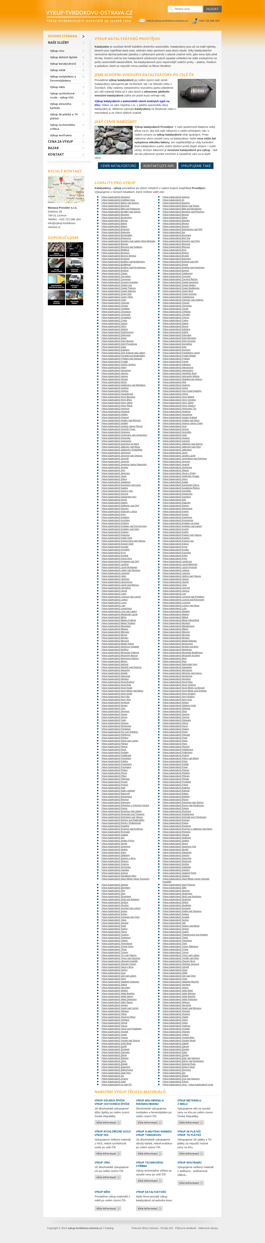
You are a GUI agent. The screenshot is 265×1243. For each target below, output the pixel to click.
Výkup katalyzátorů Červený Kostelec (119, 282)
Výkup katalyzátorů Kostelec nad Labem (182, 526)
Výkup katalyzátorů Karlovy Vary (117, 491)
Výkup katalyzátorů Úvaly (174, 979)
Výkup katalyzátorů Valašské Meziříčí (180, 982)
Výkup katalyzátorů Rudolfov (115, 826)
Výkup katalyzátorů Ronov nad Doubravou (183, 805)
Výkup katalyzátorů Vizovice (176, 1014)
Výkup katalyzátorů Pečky (175, 732)
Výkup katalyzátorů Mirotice (176, 638)
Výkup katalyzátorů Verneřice (176, 1005)
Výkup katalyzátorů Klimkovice (177, 508)
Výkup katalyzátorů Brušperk (115, 259)
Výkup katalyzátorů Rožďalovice (178, 814)
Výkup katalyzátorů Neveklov (176, 679)
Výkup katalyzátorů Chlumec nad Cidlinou (182, 300)
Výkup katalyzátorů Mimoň (114, 635)
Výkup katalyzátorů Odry (113, 708)
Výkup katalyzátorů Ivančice (176, 441)
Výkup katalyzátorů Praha (175, 767)
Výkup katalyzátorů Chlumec (115, 303)
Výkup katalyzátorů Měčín (114, 617)
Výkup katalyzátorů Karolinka (176, 491)
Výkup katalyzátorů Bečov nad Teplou (180, 206)
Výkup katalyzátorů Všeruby (176, 1031)
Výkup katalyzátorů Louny (114, 602)
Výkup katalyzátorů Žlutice (175, 1076)
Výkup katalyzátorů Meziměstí (116, 626)
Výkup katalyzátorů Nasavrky (115, 670)
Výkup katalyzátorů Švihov (114, 914)
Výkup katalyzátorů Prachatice (116, 767)
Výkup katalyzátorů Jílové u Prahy (179, 473)
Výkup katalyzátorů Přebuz (114, 770)
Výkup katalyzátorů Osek (113, 720)
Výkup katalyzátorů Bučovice (176, 259)
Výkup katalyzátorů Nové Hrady (116, 688)
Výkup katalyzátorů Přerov (114, 773)
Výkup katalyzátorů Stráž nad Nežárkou (181, 896)
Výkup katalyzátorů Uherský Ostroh (118, 964)
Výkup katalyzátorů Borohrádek (116, 235)
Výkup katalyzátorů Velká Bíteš (177, 990)
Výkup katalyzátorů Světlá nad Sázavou (181, 911)
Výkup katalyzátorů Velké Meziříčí (178, 996)
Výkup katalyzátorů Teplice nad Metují (180, 926)
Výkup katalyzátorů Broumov (115, 253)
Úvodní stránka (62, 36)
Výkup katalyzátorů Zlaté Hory (116, 1073)
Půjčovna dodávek (185, 1228)
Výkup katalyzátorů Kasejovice (177, 494)
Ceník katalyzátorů (118, 165)
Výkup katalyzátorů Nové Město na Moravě (183, 688)
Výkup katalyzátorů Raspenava (116, 796)
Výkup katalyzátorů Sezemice (115, 846)
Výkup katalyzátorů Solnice (114, 873)
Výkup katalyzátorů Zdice (113, 1061)
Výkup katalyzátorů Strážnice (176, 899)
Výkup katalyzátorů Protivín (114, 785)
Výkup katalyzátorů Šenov (175, 843)
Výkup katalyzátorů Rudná (175, 823)
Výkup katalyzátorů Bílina (174, 217)
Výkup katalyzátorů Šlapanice (176, 852)
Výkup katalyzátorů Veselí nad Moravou (181, 1008)
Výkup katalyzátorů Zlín (174, 1073)
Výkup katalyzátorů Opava (114, 714)
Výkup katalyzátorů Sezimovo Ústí (179, 846)
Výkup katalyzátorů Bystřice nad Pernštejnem (123, 267)
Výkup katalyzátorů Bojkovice (115, 232)
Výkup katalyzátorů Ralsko (175, 793)
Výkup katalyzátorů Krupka (175, 549)
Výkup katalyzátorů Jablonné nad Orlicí (181, 447)
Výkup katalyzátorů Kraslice (176, 538)
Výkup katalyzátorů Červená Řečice (179, 279)
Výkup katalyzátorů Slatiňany (115, 855)
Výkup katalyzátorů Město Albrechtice (180, 620)
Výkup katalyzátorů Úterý (113, 979)
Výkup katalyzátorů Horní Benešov (118, 397)
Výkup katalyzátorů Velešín (114, 990)
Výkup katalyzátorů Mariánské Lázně (119, 614)
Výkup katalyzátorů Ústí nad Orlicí (179, 976)
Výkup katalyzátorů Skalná (114, 849)
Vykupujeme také (196, 165)
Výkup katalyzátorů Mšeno (114, 661)
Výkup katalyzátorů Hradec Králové (179, 417)
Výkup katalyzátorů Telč (174, 923)
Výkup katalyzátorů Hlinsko (114, 379)
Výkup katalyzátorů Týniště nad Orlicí (180, 958)
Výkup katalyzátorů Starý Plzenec (178, 885)
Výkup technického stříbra (62, 127)
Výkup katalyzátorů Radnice (176, 788)
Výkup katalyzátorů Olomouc (115, 711)
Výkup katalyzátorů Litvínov (175, 591)
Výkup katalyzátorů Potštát (175, 764)
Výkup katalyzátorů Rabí (113, 788)
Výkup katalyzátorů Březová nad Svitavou (121, 247)
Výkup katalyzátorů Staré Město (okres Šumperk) (125, 879)
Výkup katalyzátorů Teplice (114, 929)
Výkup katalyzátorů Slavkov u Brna (118, 858)
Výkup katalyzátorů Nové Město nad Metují (122, 691)
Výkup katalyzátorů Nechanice (177, 670)
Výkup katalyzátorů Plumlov (176, 746)
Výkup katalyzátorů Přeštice (176, 773)
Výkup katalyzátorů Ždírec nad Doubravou (183, 1061)
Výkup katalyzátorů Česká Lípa (116, 285)
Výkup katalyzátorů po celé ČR (116, 1084)
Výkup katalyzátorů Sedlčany (176, 838)
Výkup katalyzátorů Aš (173, 200)
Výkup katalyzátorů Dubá (113, 347)
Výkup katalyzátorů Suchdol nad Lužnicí (121, 908)
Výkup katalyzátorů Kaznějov (176, 497)
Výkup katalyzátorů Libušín (175, 582)
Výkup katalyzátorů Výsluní (114, 1037)
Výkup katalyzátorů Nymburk (115, 702)
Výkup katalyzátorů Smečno (115, 864)
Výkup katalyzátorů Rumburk (176, 826)
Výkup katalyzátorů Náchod (114, 664)
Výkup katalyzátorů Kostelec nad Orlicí (120, 529)
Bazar (53, 148)
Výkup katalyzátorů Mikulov (114, 629)
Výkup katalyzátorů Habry (114, 367)
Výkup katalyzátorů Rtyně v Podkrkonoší (121, 823)
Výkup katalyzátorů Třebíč (175, 937)
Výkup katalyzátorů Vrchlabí (176, 1029)
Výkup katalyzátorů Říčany (175, 799)
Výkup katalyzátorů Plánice (114, 743)
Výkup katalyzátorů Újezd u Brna (117, 967)
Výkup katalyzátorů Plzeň (113, 749)
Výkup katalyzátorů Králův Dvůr (116, 538)
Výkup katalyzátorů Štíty (113, 890)
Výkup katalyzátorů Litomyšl (176, 588)
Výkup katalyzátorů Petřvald (176, 735)
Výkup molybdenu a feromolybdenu (63, 78)
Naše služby (58, 43)
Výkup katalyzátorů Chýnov (175, 317)
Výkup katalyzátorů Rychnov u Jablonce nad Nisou (187, 829)
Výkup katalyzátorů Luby (113, 605)
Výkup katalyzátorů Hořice (175, 394)
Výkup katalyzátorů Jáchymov (116, 452)
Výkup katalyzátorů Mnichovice (177, 644)
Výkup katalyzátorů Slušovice (176, 861)
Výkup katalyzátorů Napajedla (177, 667)
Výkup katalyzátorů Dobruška (176, 335)
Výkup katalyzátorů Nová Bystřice (117, 682)
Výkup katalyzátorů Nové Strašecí (179, 693)
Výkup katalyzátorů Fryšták (114, 361)
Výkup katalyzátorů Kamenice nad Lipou (121, 485)
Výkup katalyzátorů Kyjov (174, 558)
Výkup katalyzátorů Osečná (175, 717)
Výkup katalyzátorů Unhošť (175, 967)
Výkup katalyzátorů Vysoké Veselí (179, 1040)
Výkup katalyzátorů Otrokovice (116, 726)
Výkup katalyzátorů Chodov (114, 306)
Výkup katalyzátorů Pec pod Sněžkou (119, 732)
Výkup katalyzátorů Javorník (115, 461)
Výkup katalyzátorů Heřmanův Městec (181, 376)
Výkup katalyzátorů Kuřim (175, 555)
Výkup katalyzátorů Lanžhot (114, 564)
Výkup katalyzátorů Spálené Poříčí (179, 873)
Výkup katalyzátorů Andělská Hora (118, 200)
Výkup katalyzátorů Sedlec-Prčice (117, 840)
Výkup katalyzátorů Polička (114, 761)
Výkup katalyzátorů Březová (176, 247)
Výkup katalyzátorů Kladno (114, 502)
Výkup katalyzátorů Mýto (174, 661)
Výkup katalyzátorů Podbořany (177, 752)
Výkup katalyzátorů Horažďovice (117, 394)
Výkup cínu (57, 51)
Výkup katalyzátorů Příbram (176, 776)
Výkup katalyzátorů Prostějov (176, 782)
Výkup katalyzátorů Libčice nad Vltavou (181, 576)
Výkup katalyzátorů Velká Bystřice (118, 993)
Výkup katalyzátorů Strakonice (177, 893)
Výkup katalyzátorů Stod (113, 893)
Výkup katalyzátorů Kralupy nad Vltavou (182, 535)
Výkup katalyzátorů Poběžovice (177, 749)
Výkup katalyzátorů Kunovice (176, 552)
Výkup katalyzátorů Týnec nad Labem (180, 955)
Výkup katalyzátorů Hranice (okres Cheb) (182, 423)
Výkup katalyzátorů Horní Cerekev (179, 400)
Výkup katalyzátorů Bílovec (114, 220)
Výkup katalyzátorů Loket (113, 594)
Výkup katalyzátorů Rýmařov (176, 832)
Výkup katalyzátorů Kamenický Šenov (180, 485)
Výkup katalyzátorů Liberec (175, 579)
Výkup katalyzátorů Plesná (114, 746)
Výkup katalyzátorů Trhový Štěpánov (180, 946)
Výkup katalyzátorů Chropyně (115, 314)
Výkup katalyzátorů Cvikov (175, 320)
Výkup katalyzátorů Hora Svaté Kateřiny (182, 391)
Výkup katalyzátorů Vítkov (114, 1014)
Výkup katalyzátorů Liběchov (115, 579)
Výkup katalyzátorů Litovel (114, 591)
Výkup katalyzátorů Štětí (174, 887)
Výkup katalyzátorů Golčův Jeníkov (118, 364)
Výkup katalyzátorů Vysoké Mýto (178, 1037)
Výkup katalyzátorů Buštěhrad (116, 264)
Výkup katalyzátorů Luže (174, 608)
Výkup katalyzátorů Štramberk (116, 896)
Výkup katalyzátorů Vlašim (175, 1017)
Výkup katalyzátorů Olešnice (176, 708)
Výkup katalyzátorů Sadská (114, 835)
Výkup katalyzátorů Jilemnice (115, 473)
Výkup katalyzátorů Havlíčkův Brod (179, 373)
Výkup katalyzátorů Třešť (174, 943)
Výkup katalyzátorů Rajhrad (176, 790)
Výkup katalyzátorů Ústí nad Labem (118, 976)
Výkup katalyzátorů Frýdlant (176, 358)
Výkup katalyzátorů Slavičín (176, 855)
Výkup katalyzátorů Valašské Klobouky (120, 982)
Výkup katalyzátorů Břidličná (115, 250)
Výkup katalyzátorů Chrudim (176, 314)
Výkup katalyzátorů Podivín (175, 755)
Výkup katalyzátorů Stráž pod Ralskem (120, 899)
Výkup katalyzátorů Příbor (114, 776)
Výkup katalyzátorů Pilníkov (114, 738)
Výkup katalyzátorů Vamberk (176, 984)
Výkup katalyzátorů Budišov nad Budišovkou (123, 261)
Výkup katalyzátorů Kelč (174, 500)
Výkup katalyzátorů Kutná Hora (116, 558)
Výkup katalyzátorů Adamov (176, 197)
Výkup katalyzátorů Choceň (175, 303)
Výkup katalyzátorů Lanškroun (177, 561)
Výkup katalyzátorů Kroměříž (115, 549)
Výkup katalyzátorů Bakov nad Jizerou (120, 203)
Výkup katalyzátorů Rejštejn (176, 796)
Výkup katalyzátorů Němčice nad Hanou (182, 673)
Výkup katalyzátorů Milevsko (115, 632)
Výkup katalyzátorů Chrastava (116, 311)
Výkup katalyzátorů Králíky (175, 532)
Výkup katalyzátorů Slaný (113, 852)
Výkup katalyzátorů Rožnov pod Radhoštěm (122, 820)
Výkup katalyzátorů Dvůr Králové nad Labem (123, 353)
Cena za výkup (60, 142)
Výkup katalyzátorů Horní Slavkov (178, 405)
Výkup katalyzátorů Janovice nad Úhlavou (121, 455)
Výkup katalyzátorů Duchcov (176, 350)
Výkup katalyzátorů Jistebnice (115, 482)
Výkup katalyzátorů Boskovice (116, 238)
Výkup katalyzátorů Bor (173, 232)
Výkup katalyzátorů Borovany (176, 235)
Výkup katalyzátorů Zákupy (175, 1046)
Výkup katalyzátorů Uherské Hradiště (119, 961)
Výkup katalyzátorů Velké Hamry (117, 996)
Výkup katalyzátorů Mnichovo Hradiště (120, 646)
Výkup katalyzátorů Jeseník (175, 464)
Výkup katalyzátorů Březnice (176, 244)
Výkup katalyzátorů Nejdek (114, 673)
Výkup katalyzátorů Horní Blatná (178, 397)
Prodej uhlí (166, 1228)
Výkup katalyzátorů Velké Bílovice (178, 993)
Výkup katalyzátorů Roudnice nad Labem (121, 811)
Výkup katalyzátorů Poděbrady (116, 755)
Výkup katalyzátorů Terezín (175, 929)
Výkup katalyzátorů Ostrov (175, 723)
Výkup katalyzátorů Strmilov (115, 905)
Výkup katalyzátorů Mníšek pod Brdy (180, 646)
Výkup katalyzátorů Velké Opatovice (119, 999)
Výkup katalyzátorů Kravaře (114, 547)
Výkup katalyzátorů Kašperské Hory (118, 497)
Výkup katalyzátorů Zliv (112, 1076)
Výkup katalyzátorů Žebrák (114, 1064)
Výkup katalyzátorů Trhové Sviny (117, 946)
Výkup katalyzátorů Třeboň (114, 940)
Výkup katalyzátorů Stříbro (175, 902)
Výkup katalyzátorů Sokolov (176, 870)
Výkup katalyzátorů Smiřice (175, 864)
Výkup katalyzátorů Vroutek (114, 1031)
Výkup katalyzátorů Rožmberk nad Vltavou (122, 817)
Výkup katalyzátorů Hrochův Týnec (118, 429)
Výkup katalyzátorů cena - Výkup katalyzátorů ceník (187, 1084)
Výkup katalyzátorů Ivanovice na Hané (120, 444)
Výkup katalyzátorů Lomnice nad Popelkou (183, 597)
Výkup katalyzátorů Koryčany (115, 520)
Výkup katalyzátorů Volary (175, 1020)
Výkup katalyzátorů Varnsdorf (115, 987)
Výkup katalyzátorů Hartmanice (177, 370)
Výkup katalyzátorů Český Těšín (117, 297)
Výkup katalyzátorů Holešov (115, 388)
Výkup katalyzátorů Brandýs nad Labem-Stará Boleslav (128, 241)
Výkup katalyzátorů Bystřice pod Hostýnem (183, 267)
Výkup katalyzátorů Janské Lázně (178, 455)
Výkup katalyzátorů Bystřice (114, 270)
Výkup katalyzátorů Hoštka (114, 414)
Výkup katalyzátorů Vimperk (176, 1011)
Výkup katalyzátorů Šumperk (176, 908)
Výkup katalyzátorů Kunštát (114, 555)
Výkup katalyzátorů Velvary (114, 1005)
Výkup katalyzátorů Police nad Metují (180, 758)
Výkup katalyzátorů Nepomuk (115, 676)
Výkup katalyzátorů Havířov (114, 373)
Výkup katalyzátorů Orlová (114, 717)
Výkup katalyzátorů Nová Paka (177, 682)
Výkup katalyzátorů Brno (174, 250)
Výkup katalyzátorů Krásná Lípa (178, 541)
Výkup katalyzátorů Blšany (114, 226)
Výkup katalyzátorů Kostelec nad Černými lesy (124, 526)
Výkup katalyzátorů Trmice (175, 949)
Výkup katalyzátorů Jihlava (175, 470)
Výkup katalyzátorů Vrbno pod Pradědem (121, 1029)
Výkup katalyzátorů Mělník (175, 617)
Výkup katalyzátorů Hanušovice (177, 367)
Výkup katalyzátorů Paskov (175, 729)
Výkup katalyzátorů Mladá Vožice (117, 644)
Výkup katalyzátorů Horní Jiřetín (178, 403)
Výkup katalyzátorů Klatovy (175, 505)
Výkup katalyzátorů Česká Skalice (179, 285)
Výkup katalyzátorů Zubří (113, 1081)
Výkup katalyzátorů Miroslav (176, 635)
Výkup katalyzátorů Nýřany (175, 702)
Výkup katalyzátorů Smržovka (115, 867)
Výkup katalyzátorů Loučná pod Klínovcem (183, 599)
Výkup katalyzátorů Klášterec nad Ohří (120, 505)
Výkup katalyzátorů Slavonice (176, 858)
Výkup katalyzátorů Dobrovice (116, 335)
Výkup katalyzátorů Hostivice (176, 411)
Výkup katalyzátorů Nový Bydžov (178, 696)
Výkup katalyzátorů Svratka (175, 917)
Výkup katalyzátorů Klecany (114, 508)
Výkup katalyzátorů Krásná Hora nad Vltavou (123, 541)
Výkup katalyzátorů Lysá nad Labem (119, 611)
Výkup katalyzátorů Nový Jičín (116, 699)
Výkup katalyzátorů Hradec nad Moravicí (121, 420)
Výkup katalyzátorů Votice (175, 1023)
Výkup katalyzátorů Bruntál (175, 256)
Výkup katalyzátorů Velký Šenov (117, 1002)
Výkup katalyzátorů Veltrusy (176, 1002)
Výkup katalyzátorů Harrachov (116, 370)
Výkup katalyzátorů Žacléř (114, 1046)
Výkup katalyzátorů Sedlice (175, 840)
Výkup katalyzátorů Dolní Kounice (178, 341)
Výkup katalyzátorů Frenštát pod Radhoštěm (123, 356)
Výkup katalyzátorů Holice (175, 388)
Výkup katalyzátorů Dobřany (176, 329)
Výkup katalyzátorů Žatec (174, 1052)
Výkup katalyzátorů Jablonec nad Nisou (120, 447)
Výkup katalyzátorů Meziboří (176, 623)
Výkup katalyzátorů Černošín (176, 276)
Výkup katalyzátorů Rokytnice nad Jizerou (183, 802)
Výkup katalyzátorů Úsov (113, 973)
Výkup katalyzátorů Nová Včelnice (179, 685)
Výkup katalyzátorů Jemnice (176, 461)
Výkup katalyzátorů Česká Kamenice (180, 282)
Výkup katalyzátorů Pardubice (116, 729)
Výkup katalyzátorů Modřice (114, 649)
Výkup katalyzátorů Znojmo (114, 1078)
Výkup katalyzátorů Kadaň (175, 482)
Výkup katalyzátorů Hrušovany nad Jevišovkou (124, 435)
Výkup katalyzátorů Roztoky (176, 820)
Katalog (109, 1228)
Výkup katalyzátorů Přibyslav (115, 779)
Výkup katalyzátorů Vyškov (175, 1034)
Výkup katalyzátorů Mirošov (114, 638)
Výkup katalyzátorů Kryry (113, 552)
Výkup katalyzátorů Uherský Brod (178, 961)
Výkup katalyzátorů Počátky (114, 752)
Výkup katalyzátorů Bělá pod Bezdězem (182, 209)
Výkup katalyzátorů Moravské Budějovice (182, 652)
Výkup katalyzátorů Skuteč (175, 849)
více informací (106, 1122)
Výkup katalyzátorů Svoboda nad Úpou (120, 917)
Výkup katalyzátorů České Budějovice (180, 288)
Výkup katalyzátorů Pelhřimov (115, 735)
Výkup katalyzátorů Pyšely (175, 785)
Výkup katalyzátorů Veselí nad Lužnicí (120, 1008)
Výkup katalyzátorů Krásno (175, 544)
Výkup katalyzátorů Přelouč (175, 770)
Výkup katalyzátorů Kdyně (114, 500)
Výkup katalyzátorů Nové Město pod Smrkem (184, 691)
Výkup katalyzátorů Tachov (175, 920)
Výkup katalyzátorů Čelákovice (177, 273)
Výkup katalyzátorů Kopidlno (115, 517)
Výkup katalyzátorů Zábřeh (175, 1043)
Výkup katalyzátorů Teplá (113, 926)
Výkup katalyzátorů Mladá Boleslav (179, 641)
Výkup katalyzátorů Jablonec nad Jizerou (182, 444)
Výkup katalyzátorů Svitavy (175, 914)
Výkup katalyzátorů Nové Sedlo (116, 693)
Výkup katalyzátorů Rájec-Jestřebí (118, 790)
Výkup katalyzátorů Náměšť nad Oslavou (121, 667)
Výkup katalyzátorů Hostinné (115, 411)
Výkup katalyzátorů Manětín (176, 611)
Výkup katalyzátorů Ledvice (175, 570)
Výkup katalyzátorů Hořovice (115, 408)
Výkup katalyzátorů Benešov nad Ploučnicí (183, 212)
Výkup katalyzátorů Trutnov (114, 952)
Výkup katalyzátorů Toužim (175, 932)
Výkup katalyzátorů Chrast (175, 308)
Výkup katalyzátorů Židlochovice (117, 1070)
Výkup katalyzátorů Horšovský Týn (179, 408)
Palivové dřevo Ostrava (145, 1228)
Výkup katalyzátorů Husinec (176, 438)
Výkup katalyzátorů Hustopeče (116, 441)
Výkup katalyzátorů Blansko (176, 220)
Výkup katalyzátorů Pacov (175, 726)
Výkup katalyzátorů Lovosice (176, 602)
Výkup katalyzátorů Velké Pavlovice (179, 999)
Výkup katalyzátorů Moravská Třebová (120, 652)
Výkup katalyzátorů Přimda (175, 779)
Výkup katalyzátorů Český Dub (116, 294)
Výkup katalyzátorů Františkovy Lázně (181, 353)
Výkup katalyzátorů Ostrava (114, 723)
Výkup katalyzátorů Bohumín (115, 229)
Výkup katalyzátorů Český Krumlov (179, 294)
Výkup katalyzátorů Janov (175, 452)
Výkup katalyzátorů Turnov (175, 952)
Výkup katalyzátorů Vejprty (175, 987)
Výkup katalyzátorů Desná (175, 326)
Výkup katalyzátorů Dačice (114, 323)
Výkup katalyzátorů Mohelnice (177, 649)
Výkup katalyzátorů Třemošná (177, 940)
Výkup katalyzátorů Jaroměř (115, 458)
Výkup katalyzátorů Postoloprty (116, 764)
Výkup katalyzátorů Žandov (175, 1049)
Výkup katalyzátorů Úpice (174, 970)
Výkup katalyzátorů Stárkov (114, 885)
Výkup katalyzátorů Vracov (114, 1026)
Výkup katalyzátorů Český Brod (177, 291)
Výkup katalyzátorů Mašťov (175, 614)
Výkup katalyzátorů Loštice (114, 599)
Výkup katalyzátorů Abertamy (115, 197)
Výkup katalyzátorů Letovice (176, 573)
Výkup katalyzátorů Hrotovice (115, 432)
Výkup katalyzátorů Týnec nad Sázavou (120, 958)
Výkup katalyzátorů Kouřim (175, 529)
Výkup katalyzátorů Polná (174, 761)
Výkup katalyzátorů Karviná (114, 494)
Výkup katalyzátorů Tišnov (114, 932)
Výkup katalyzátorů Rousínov (176, 811)
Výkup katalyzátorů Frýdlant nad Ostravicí (121, 358)
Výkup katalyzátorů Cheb (113, 300)
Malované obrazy (208, 1228)
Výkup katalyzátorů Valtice (114, 984)
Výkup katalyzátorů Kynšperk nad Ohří (120, 561)
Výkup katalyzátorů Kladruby (176, 502)
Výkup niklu (57, 87)
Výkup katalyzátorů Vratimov (176, 1026)
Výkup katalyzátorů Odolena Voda (179, 705)
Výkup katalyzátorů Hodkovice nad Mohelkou (123, 385)
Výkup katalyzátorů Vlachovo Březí (118, 1017)
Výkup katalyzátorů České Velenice (118, 291)
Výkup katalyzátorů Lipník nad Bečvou (120, 585)
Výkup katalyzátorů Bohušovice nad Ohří (182, 229)
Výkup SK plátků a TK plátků (64, 116)
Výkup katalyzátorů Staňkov (176, 876)
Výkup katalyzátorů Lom (174, 594)
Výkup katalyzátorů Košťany (115, 523)
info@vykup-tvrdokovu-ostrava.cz (167, 20)
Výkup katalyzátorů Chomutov (177, 306)
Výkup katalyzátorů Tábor (113, 920)
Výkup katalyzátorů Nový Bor (115, 696)
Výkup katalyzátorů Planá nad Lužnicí (119, 741)
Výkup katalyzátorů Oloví (174, 711)
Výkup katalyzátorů (63, 63)
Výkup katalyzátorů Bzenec (175, 270)
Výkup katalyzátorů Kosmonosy (177, 520)
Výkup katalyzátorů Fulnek (175, 361)
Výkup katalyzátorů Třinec (114, 949)
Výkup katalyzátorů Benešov (115, 214)
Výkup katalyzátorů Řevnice (115, 799)
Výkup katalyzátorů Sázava (175, 835)
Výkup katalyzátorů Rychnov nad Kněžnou (122, 829)
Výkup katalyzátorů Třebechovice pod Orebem (185, 934)
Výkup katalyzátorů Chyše (114, 320)
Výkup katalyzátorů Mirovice (115, 641)
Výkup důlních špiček (63, 57)
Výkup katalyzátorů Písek (174, 738)
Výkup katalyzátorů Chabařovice (178, 297)
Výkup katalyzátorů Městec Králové (118, 620)
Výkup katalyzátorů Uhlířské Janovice (180, 964)
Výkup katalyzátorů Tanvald (114, 923)
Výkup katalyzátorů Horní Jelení (116, 403)
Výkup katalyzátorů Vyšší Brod (116, 1043)
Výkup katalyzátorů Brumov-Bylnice (118, 256)
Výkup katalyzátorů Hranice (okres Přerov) (122, 426)
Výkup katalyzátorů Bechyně (115, 206)
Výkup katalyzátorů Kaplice (114, 488)
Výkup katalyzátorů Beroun (175, 214)
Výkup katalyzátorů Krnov (175, 547)
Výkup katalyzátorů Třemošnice (116, 943)
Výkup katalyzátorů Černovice (116, 279)
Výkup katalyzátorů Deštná (114, 329)
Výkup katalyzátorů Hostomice (177, 414)
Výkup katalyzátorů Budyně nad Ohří (180, 261)
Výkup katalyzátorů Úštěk (174, 973)
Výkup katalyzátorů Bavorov (176, 203)
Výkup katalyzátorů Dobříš (175, 332)
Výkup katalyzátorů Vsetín (114, 1034)
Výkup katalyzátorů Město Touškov (118, 623)
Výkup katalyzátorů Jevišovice (177, 467)
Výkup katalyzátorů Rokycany (115, 802)
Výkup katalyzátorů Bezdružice (116, 217)
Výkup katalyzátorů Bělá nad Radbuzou (120, 209)
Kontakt (56, 154)
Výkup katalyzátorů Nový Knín (177, 699)
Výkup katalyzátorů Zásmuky (115, 1052)
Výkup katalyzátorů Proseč (114, 782)
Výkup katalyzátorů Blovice (175, 223)
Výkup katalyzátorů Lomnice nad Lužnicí (121, 597)
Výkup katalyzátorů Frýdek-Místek (179, 356)
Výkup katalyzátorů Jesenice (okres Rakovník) (124, 464)
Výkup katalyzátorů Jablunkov (177, 450)
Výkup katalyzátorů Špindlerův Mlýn (118, 876)
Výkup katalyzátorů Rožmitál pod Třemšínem (184, 817)
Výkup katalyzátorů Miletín (175, 629)
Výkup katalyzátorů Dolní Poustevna (119, 344)
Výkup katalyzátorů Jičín (113, 470)
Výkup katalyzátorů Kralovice (115, 535)
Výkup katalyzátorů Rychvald (115, 832)
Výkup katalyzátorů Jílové (113, 476)
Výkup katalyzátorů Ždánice (114, 1058)
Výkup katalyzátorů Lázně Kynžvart (179, 567)
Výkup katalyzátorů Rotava (175, 808)
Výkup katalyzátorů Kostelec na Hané (180, 523)
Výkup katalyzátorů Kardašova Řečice (181, 488)
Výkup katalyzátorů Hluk (174, 382)
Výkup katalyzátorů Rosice (114, 808)
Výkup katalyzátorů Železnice (115, 1067)
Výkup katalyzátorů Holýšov (114, 391)
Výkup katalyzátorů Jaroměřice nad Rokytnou (184, 458)
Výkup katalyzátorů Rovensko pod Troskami (122, 814)
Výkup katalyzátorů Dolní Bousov (117, 341)
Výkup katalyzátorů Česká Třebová (118, 288)
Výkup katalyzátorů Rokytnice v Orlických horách (125, 805)
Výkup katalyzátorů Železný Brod (178, 1067)
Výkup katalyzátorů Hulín (174, 435)
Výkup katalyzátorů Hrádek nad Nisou (180, 420)
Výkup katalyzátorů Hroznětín (176, 432)
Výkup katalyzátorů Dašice (175, 323)
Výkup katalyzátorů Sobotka (115, 870)
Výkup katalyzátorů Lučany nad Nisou (180, 605)
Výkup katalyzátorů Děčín (113, 326)
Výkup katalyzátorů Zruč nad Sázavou (181, 1078)
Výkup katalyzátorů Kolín (113, 514)
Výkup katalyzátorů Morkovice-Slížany (120, 658)
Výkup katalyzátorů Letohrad (115, 573)
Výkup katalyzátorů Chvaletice (116, 317)
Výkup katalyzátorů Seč (112, 838)
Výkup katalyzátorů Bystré (175, 264)
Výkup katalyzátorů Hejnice (114, 376)
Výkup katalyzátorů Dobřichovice (117, 332)
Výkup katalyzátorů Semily (114, 843)
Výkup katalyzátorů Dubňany (115, 350)
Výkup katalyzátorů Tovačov (115, 934)
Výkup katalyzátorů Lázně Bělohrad (179, 564)
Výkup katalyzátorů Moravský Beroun (119, 655)
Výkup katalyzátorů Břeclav (114, 244)
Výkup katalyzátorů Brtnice (175, 253)
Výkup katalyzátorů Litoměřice (116, 588)
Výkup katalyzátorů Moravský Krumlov (181, 655)
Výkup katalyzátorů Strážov (114, 902)
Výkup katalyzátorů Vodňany (115, 1020)
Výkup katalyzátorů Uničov (114, 970)
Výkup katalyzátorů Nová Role (116, 685)
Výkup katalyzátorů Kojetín (175, 511)
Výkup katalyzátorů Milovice (176, 632)
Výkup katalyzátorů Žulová (175, 1081)
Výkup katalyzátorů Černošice (116, 276)
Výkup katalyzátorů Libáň (113, 576)
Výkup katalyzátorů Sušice (114, 911)
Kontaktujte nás (158, 165)
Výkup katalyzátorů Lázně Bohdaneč (119, 567)
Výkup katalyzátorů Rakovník (115, 793)
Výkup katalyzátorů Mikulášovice (178, 626)
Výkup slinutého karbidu (60, 106)
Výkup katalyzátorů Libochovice (116, 582)
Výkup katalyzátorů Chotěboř (115, 308)
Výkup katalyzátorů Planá (174, 741)
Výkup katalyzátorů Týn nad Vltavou (119, 955)
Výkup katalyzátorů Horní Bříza (116, 400)
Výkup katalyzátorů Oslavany (176, 720)
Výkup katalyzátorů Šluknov (114, 861)
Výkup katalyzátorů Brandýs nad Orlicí (181, 241)
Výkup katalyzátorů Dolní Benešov (179, 338)
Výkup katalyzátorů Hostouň (115, 417)
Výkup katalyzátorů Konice (175, 514)
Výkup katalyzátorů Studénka (176, 905)
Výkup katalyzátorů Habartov (176, 364)
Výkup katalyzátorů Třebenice (115, 937)
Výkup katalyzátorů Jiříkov (114, 479)
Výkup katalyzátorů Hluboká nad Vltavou (182, 379)
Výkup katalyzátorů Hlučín (114, 382)
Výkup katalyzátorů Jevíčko (114, 467)
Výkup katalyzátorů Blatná (114, 223)
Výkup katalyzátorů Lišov (174, 585)
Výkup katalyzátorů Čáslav (114, 273)
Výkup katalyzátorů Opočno (176, 714)
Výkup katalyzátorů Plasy (174, 743)
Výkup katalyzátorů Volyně (114, 1023)
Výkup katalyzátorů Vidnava (115, 1011)
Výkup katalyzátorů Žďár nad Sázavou (181, 1058)
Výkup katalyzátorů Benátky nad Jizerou (121, 212)
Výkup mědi (57, 70)
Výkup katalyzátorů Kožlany (114, 532)
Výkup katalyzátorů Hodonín (176, 385)
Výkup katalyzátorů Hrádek (114, 423)
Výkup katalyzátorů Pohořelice (116, 758)
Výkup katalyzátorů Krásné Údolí (117, 544)
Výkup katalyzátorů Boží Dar (176, 238)
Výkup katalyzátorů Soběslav (176, 867)
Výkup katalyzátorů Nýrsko (114, 705)
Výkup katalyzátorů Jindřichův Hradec (180, 476)
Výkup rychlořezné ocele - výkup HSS (62, 95)
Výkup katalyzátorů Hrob (174, 426)
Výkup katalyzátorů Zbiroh (114, 1055)
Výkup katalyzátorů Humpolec (116, 438)
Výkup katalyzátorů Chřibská (176, 311)
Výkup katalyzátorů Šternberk (115, 887)
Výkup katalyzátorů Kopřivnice (177, 517)
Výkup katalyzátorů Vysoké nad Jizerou (120, 1040)
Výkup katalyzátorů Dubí (174, 347)
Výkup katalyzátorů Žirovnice (176, 1070)
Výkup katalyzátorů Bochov (175, 226)
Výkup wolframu (61, 135)
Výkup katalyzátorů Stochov (176, 890)
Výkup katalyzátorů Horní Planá (116, 405)
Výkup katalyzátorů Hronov (175, 429)
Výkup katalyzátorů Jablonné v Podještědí (121, 450)
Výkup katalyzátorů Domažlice (177, 344)
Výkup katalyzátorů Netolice (115, 679)
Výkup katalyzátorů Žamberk (115, 1049)
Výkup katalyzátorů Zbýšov (175, 1055)
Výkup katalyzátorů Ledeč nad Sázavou (120, 570)
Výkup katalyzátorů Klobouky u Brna (119, 511)
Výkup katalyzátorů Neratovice (177, 676)
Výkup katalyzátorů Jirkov (175, 479)
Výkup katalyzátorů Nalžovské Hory (179, 664)
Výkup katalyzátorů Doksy (114, 338)
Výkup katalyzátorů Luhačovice (116, 608)
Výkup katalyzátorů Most (174, 658)
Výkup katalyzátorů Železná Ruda (178, 1064)
